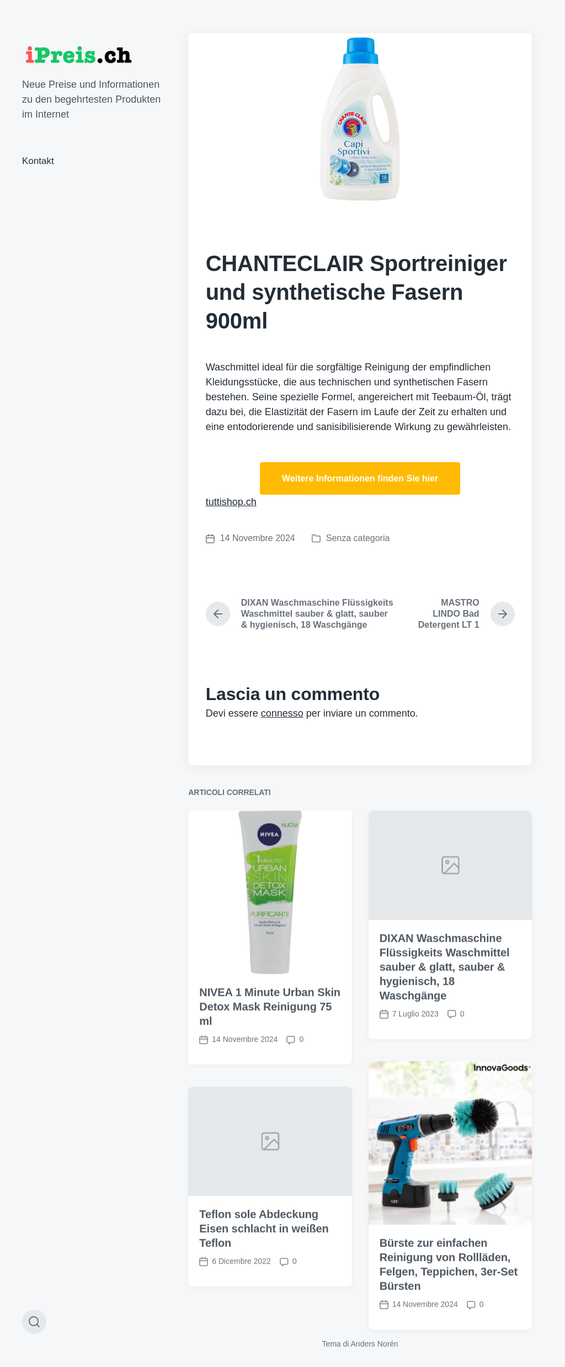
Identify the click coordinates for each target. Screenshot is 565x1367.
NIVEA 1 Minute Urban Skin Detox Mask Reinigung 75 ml (269, 1042)
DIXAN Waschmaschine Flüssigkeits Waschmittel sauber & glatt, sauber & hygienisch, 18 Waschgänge (445, 1002)
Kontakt (38, 161)
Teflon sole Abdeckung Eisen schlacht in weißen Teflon (263, 1264)
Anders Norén (374, 1343)
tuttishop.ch (231, 501)
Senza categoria (358, 538)
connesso (282, 713)
